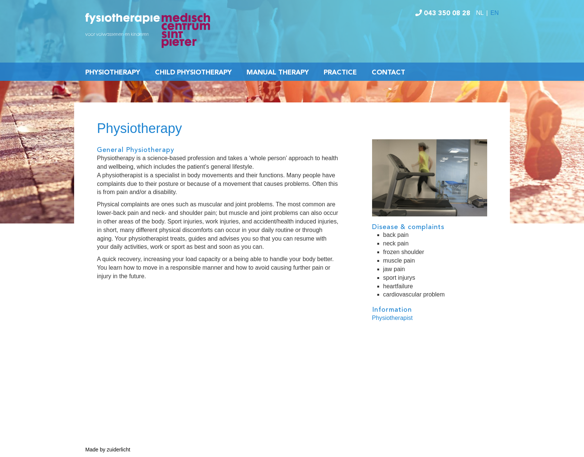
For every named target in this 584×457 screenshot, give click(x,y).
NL (479, 13)
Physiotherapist (392, 318)
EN (495, 13)
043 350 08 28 (442, 13)
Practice (340, 72)
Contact (388, 72)
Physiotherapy (112, 72)
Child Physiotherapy (193, 72)
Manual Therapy (278, 72)
